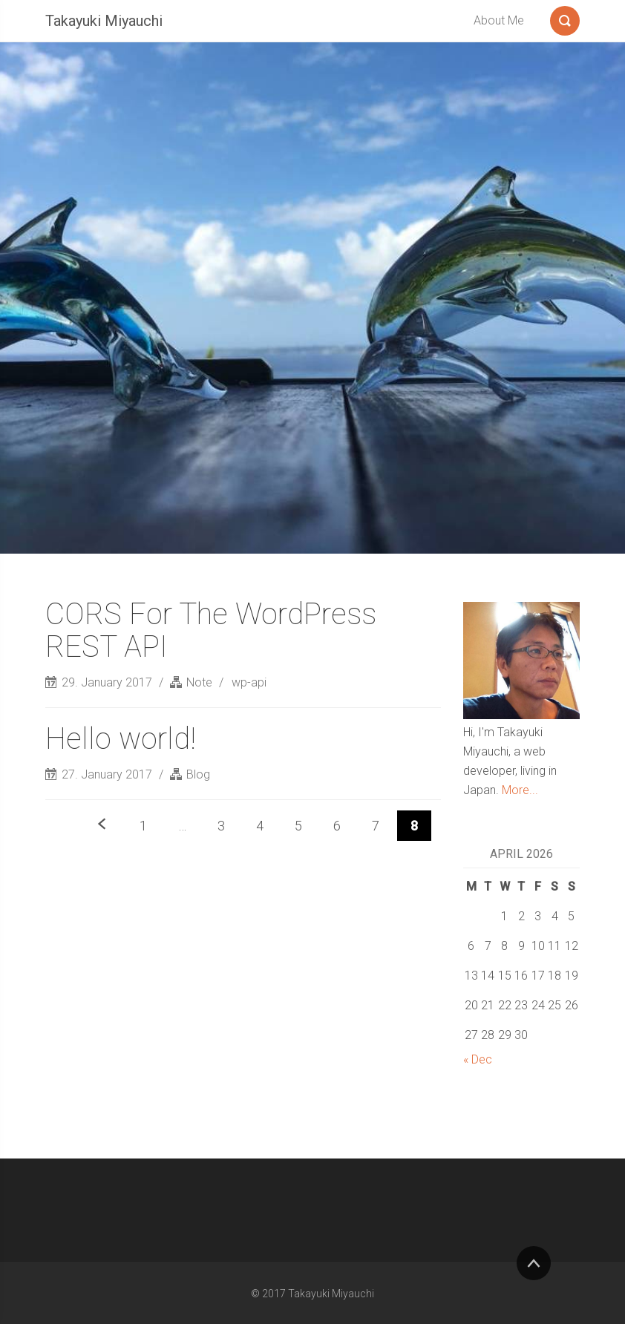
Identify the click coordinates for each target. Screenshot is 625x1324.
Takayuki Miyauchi (104, 21)
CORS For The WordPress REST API (210, 630)
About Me (499, 20)
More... (520, 790)
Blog (198, 774)
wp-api (249, 682)
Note (199, 682)
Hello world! (120, 738)
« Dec (477, 1059)
